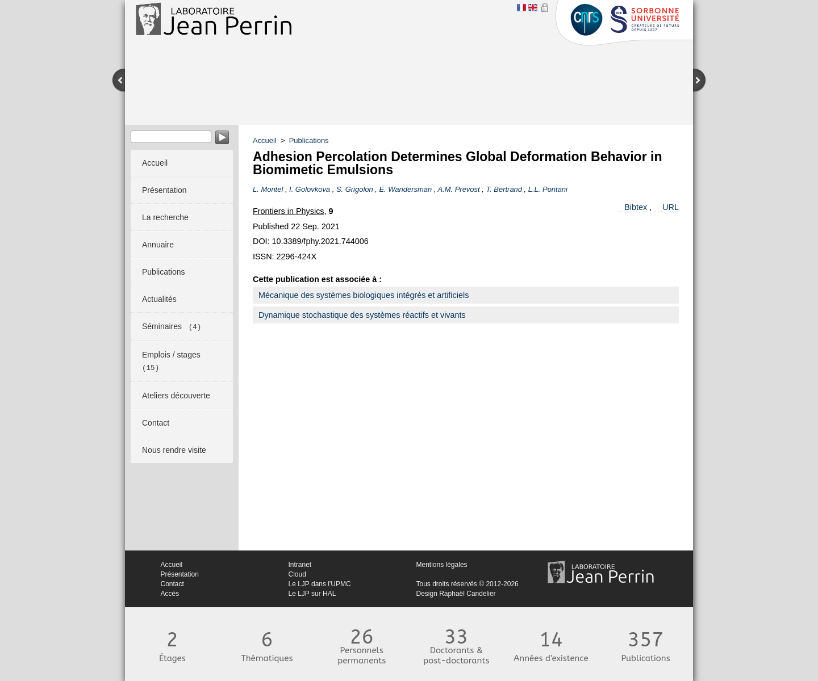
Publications (309, 140)
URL (670, 207)
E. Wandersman (405, 189)
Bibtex (635, 207)
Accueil (265, 140)
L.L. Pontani (547, 189)
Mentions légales (442, 565)
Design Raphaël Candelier (456, 594)
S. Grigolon (354, 189)
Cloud (297, 574)
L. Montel (268, 189)
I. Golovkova (309, 189)
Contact (172, 584)
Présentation (180, 574)
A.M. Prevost (458, 189)
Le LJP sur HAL (312, 594)
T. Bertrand (504, 189)
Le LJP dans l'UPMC (320, 584)
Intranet (300, 565)
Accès (170, 594)
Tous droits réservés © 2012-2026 (467, 584)
